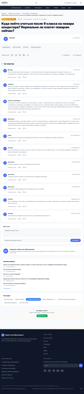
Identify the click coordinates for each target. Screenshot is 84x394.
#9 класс (25, 47)
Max (58, 370)
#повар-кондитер (35, 47)
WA (24, 55)
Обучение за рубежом (10, 302)
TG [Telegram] (54, 370)
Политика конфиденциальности (32, 385)
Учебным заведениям (8, 365)
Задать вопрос (42, 315)
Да (19, 78)
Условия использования (48, 385)
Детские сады (17, 7)
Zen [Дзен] (62, 370)
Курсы (63, 7)
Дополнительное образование (66, 299)
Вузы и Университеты (49, 299)
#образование (6, 47)
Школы (28, 7)
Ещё (70, 7)
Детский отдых (24, 302)
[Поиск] (36, 2)
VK (12, 55)
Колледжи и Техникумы (29, 13)
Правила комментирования (9, 371)
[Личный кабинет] (81, 3)
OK (20, 55)
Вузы (48, 7)
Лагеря (56, 7)
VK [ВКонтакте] (45, 370)
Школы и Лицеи (19, 299)
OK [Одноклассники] (49, 370)
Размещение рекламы (8, 368)
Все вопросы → (7, 288)
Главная (3, 13)
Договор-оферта (6, 375)
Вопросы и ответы (14, 13)
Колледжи (38, 7)
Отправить (75, 240)
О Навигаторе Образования (10, 362)
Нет (25, 78)
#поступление (16, 47)
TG (16, 55)
